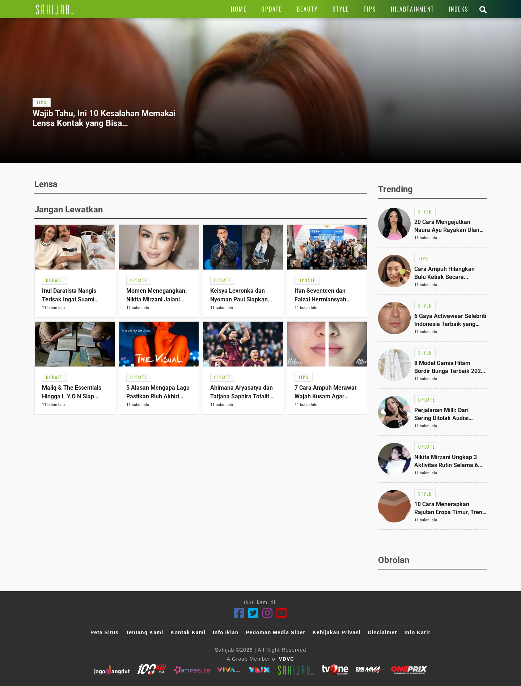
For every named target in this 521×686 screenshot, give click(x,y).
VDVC (287, 659)
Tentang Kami (145, 632)
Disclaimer (382, 632)
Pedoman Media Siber (275, 632)
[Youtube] (281, 613)
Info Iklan (225, 632)
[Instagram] (267, 613)
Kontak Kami (188, 632)
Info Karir (417, 632)
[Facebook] (239, 613)
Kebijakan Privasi (337, 632)
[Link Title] (55, 9)
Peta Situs (104, 632)
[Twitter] (253, 613)
